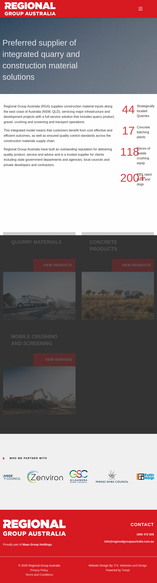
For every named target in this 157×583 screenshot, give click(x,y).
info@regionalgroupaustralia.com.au (129, 541)
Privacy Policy (39, 570)
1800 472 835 (145, 534)
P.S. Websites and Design (130, 565)
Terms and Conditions (39, 574)
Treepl (126, 570)
